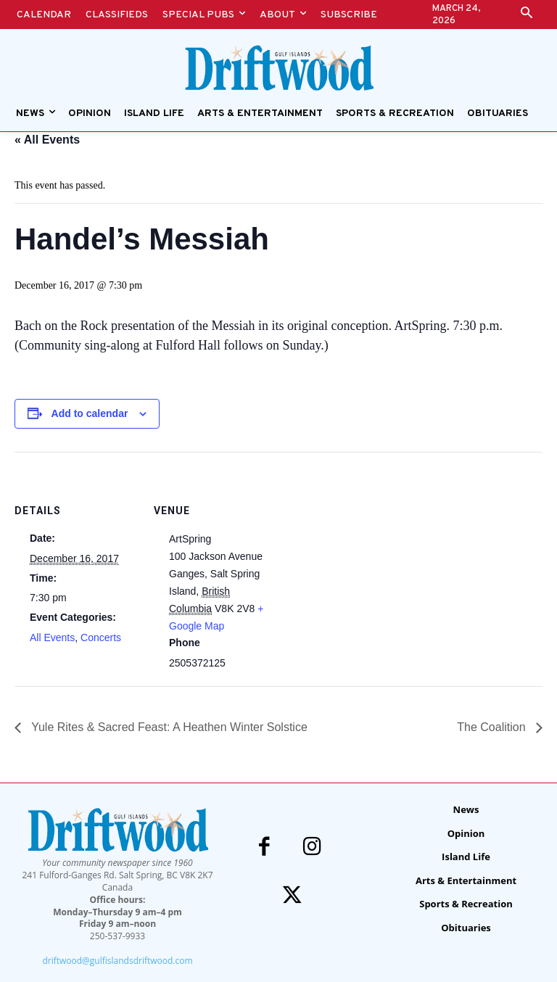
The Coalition (493, 727)
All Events (52, 637)
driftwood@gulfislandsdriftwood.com (117, 960)
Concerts (101, 637)
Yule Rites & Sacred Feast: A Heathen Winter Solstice (168, 727)
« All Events (47, 139)
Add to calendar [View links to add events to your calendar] (89, 413)
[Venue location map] (369, 552)
